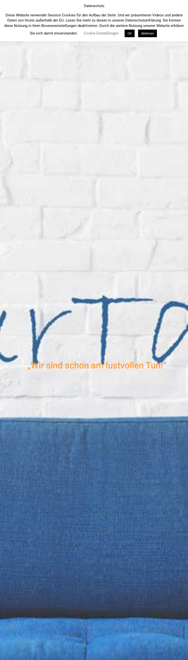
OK (130, 33)
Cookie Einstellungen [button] (101, 33)
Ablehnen (147, 33)
